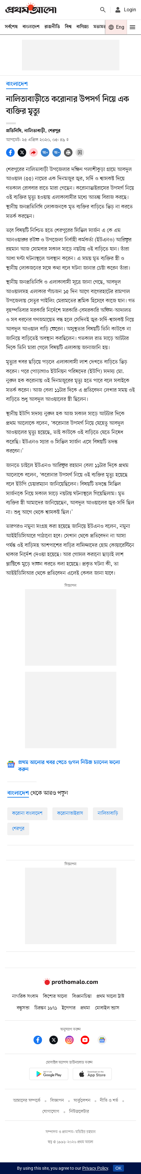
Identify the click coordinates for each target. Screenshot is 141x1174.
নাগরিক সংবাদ (25, 996)
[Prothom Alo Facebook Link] (41, 1041)
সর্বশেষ (11, 27)
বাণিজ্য (82, 27)
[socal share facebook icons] (12, 155)
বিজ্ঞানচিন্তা (82, 996)
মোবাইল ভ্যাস (107, 1008)
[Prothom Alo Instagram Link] (73, 1041)
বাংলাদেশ (31, 27)
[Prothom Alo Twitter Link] (57, 1041)
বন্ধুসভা (23, 1008)
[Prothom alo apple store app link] (92, 1075)
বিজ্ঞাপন (57, 1101)
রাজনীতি (52, 27)
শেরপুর (18, 828)
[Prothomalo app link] (49, 1075)
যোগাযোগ (50, 1112)
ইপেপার (69, 1008)
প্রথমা (85, 1008)
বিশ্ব (68, 27)
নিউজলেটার (79, 1112)
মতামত (99, 27)
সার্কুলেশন (82, 1101)
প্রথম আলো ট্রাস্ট (110, 996)
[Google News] (69, 766)
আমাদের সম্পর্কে (27, 1101)
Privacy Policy (95, 1168)
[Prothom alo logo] (70, 984)
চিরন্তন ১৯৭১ (45, 1008)
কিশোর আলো (55, 996)
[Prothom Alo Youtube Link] (89, 1041)
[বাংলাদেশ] (18, 793)
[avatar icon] (125, 10)
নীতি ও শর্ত (109, 1101)
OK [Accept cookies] (118, 1168)
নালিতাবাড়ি (108, 813)
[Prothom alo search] (103, 9)
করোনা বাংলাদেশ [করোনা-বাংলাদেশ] (27, 813)
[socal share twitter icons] (23, 155)
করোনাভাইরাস (70, 813)
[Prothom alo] (31, 9)
